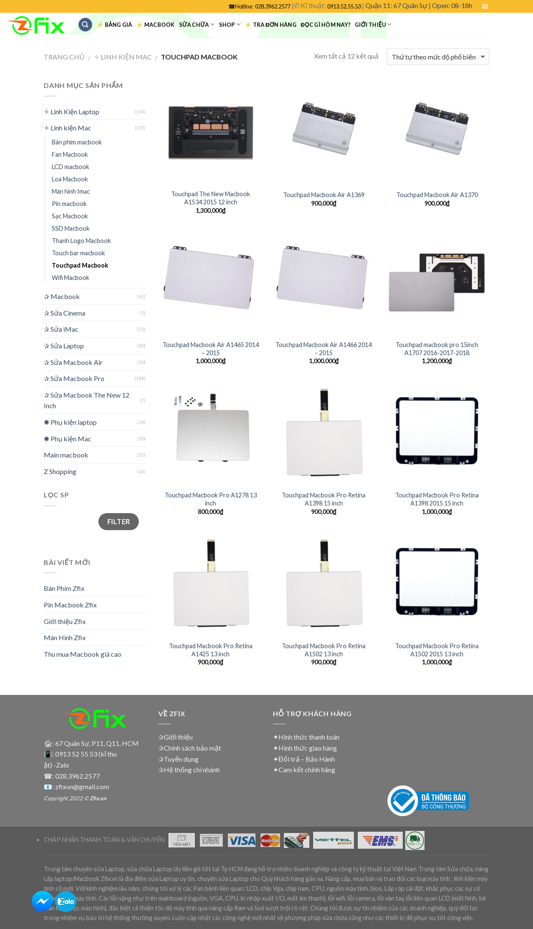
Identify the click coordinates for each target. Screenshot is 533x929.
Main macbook (66, 455)
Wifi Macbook (70, 277)
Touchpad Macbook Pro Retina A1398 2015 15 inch (437, 499)
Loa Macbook (70, 179)
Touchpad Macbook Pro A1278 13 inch (211, 499)
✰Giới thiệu (175, 737)
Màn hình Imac (71, 191)
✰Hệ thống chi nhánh (189, 769)
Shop (230, 24)
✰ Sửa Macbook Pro (74, 378)
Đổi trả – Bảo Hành (306, 759)
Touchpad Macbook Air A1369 (324, 194)
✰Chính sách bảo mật (189, 748)
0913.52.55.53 (344, 6)
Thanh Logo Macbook (81, 240)
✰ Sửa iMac (61, 329)
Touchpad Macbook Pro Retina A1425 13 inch (210, 650)
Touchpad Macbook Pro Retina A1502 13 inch (323, 650)
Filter (118, 521)
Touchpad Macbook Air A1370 (437, 194)
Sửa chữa (197, 24)
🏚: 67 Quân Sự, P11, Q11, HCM (91, 743)
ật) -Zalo (56, 765)
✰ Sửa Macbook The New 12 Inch (86, 400)
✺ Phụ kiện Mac (67, 439)
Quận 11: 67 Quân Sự (396, 5)
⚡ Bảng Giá (114, 24)
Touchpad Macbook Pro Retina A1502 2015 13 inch (437, 650)
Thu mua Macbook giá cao (82, 654)
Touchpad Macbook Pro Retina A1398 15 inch (323, 499)
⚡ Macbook (155, 24)
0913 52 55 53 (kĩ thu (86, 754)
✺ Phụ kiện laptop (70, 422)
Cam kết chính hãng (306, 769)
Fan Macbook (70, 154)
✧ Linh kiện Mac (123, 57)
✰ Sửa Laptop (64, 346)
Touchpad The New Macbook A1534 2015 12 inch (210, 198)
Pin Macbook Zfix (70, 605)
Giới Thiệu (373, 24)
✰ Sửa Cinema (64, 313)
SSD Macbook (71, 228)
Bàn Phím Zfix (64, 588)
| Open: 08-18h (450, 5)
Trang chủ (64, 57)
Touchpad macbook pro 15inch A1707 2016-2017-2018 (437, 348)
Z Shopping (60, 471)
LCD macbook (70, 166)
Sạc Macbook (70, 216)
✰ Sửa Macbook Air (73, 362)
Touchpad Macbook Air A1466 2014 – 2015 (323, 348)
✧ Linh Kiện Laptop (71, 111)
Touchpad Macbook (80, 265)
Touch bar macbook (78, 253)
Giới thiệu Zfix (65, 621)
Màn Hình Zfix (65, 637)
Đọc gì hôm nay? (326, 24)
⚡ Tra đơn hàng (271, 24)
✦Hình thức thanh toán (306, 737)
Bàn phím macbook (77, 142)
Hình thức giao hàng (307, 748)
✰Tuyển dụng (178, 759)
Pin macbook (69, 203)
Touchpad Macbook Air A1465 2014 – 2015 (211, 348)
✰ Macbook (62, 296)
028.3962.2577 (272, 6)
